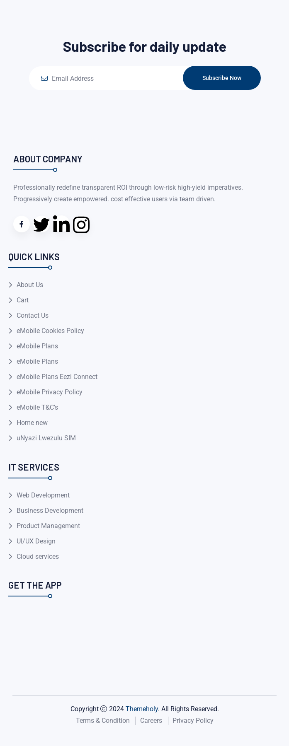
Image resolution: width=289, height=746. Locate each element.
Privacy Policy (193, 720)
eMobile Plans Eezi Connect (57, 377)
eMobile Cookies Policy (50, 331)
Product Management (48, 526)
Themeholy (142, 709)
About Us (30, 285)
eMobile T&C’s (37, 407)
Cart (23, 300)
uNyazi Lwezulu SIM (46, 438)
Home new (32, 423)
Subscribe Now (221, 78)
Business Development (50, 510)
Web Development (43, 495)
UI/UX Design (36, 541)
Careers (151, 720)
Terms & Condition (103, 720)
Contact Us (33, 315)
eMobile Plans (37, 346)
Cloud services (38, 556)
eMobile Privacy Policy (50, 392)
